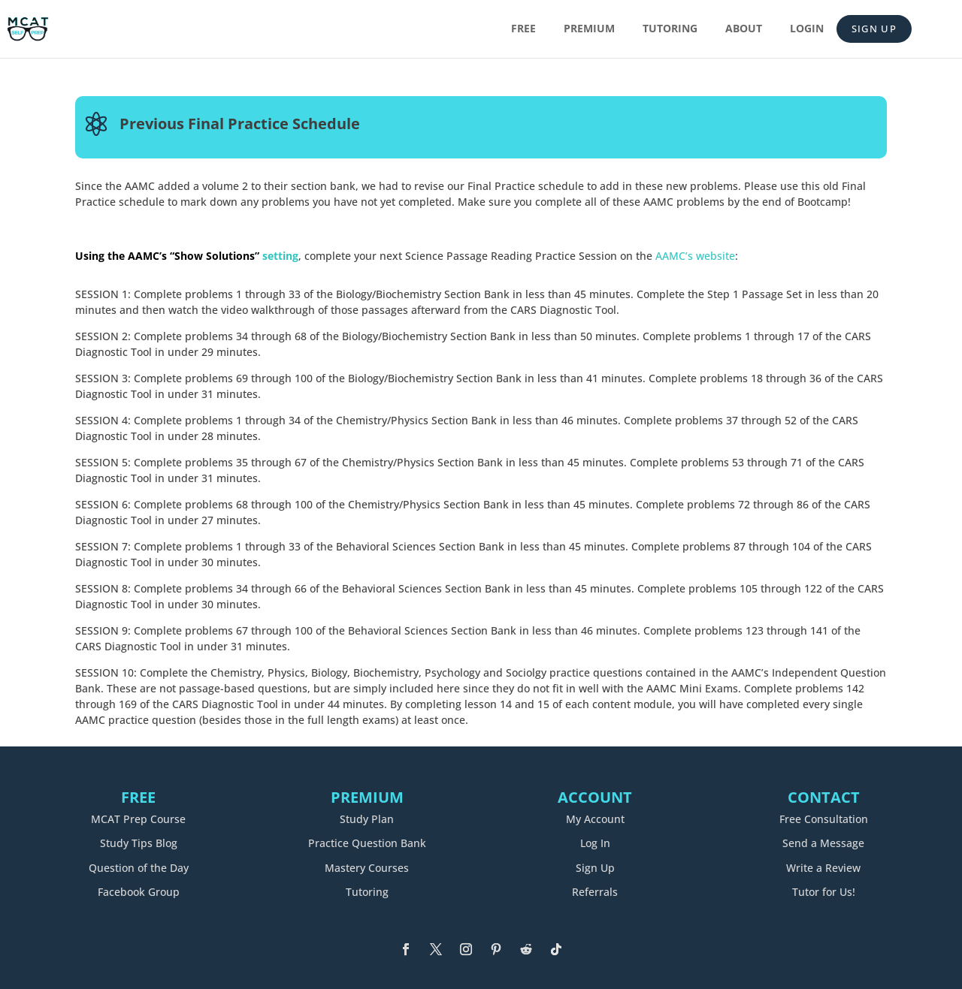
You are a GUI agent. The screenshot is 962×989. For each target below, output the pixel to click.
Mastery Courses (367, 868)
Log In (595, 843)
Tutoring (670, 29)
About (743, 29)
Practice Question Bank (367, 843)
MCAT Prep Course (138, 819)
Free (523, 29)
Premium (589, 29)
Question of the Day (139, 868)
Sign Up (874, 28)
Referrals (595, 892)
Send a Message (823, 843)
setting (186, 256)
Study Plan (367, 819)
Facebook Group (139, 892)
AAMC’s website (695, 256)
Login (807, 29)
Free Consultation (823, 819)
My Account (595, 819)
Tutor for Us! (823, 892)
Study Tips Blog (138, 843)
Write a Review (823, 868)
